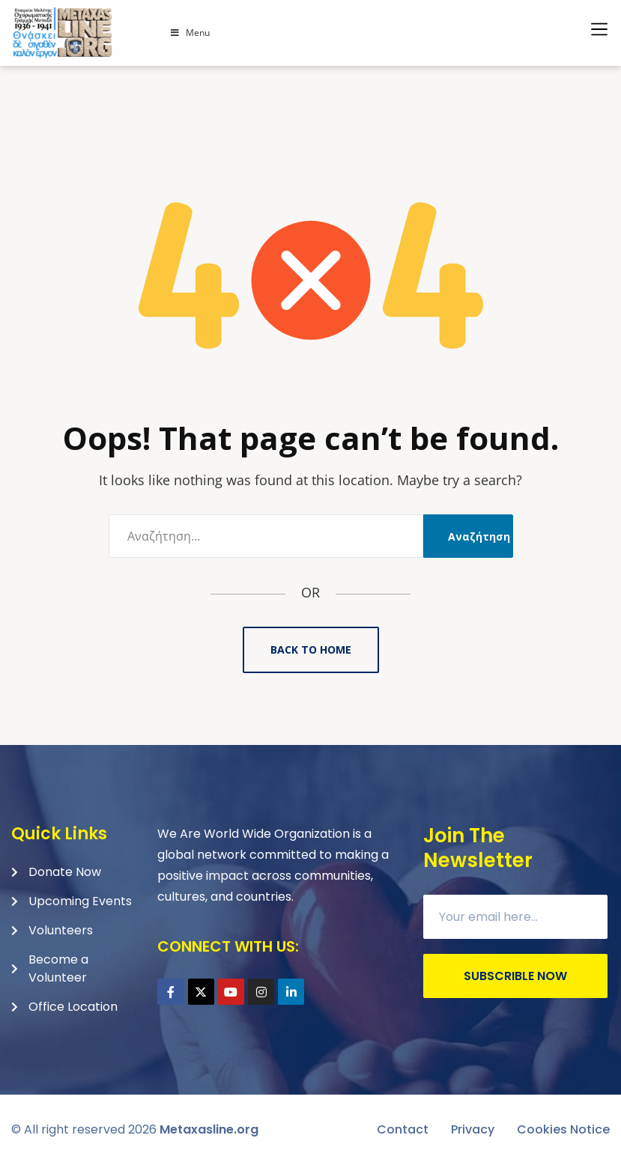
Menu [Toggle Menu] (189, 32)
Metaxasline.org (209, 1129)
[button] (599, 29)
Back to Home (310, 649)
